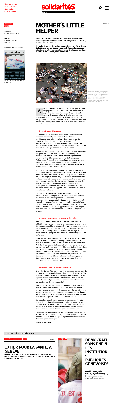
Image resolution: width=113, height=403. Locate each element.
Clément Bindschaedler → (11, 33)
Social (65, 339)
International (8, 23)
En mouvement (17, 339)
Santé (6, 26)
